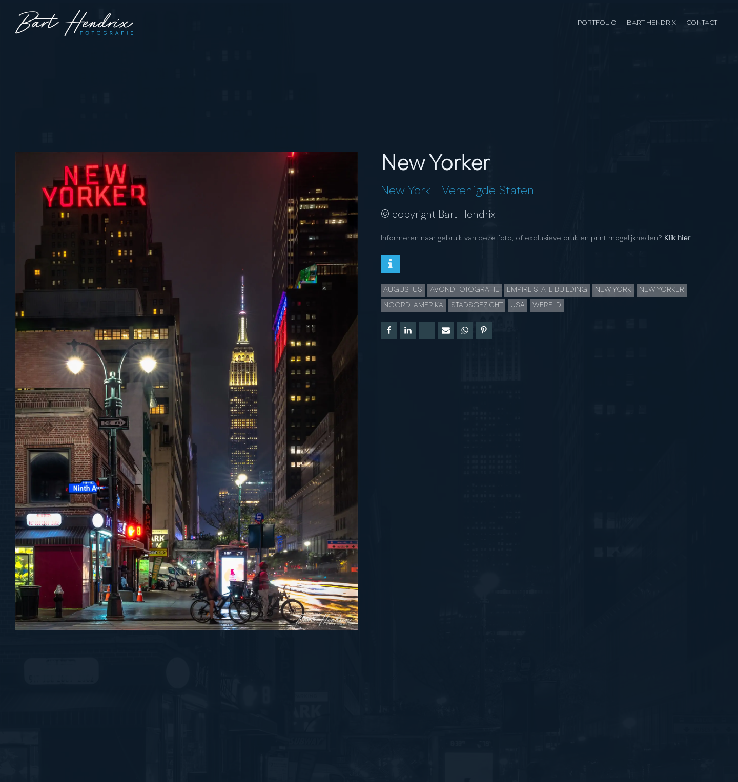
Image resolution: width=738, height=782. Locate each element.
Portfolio (597, 23)
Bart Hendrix (651, 23)
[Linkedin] (408, 330)
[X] (427, 330)
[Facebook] (389, 330)
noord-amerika (413, 305)
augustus (402, 289)
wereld (546, 305)
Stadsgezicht (477, 305)
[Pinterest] (484, 330)
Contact (701, 23)
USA (517, 305)
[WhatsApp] (465, 330)
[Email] (446, 330)
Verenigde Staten (488, 191)
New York (405, 191)
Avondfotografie (464, 289)
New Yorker (661, 289)
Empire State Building (547, 289)
